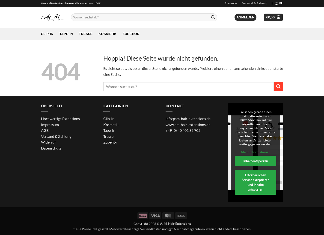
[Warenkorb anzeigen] (273, 17)
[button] (245, 17)
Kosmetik (107, 34)
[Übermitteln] (213, 17)
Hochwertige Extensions (60, 118)
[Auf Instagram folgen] (276, 3)
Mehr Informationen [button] (255, 152)
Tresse (85, 34)
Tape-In (66, 34)
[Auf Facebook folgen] (272, 3)
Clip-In (47, 34)
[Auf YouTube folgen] (280, 3)
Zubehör (131, 34)
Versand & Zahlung (254, 3)
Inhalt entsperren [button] (255, 161)
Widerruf (48, 142)
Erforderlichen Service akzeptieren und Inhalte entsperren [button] (255, 182)
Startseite (230, 3)
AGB (45, 130)
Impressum (50, 124)
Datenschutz (51, 148)
